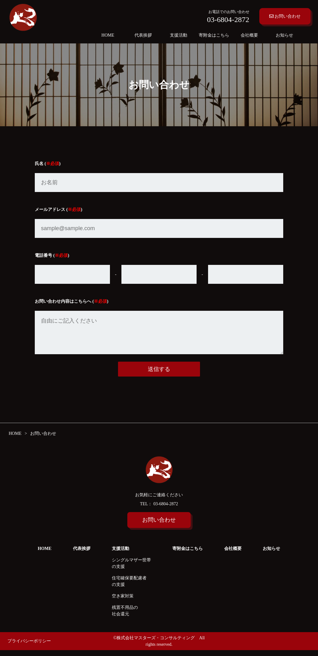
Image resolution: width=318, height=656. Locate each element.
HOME (108, 35)
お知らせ (284, 35)
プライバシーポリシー (29, 647)
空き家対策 (123, 602)
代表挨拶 (143, 35)
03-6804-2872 (165, 509)
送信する (159, 375)
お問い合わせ (285, 16)
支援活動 (178, 35)
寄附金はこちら (214, 35)
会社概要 (249, 35)
